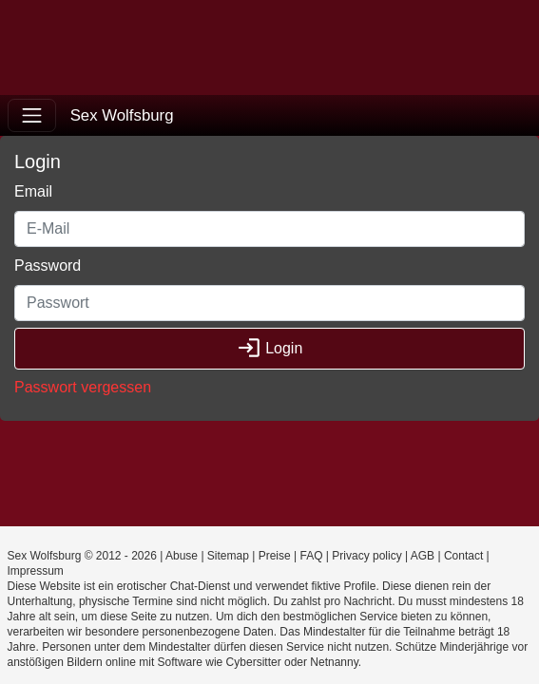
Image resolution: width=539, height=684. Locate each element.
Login (270, 348)
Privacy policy (366, 555)
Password (47, 265)
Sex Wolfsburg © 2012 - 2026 (82, 555)
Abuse (181, 555)
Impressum (36, 571)
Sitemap (228, 555)
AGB (422, 555)
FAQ (310, 555)
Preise (275, 555)
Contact (463, 555)
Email (33, 191)
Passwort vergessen (82, 387)
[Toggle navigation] (32, 115)
